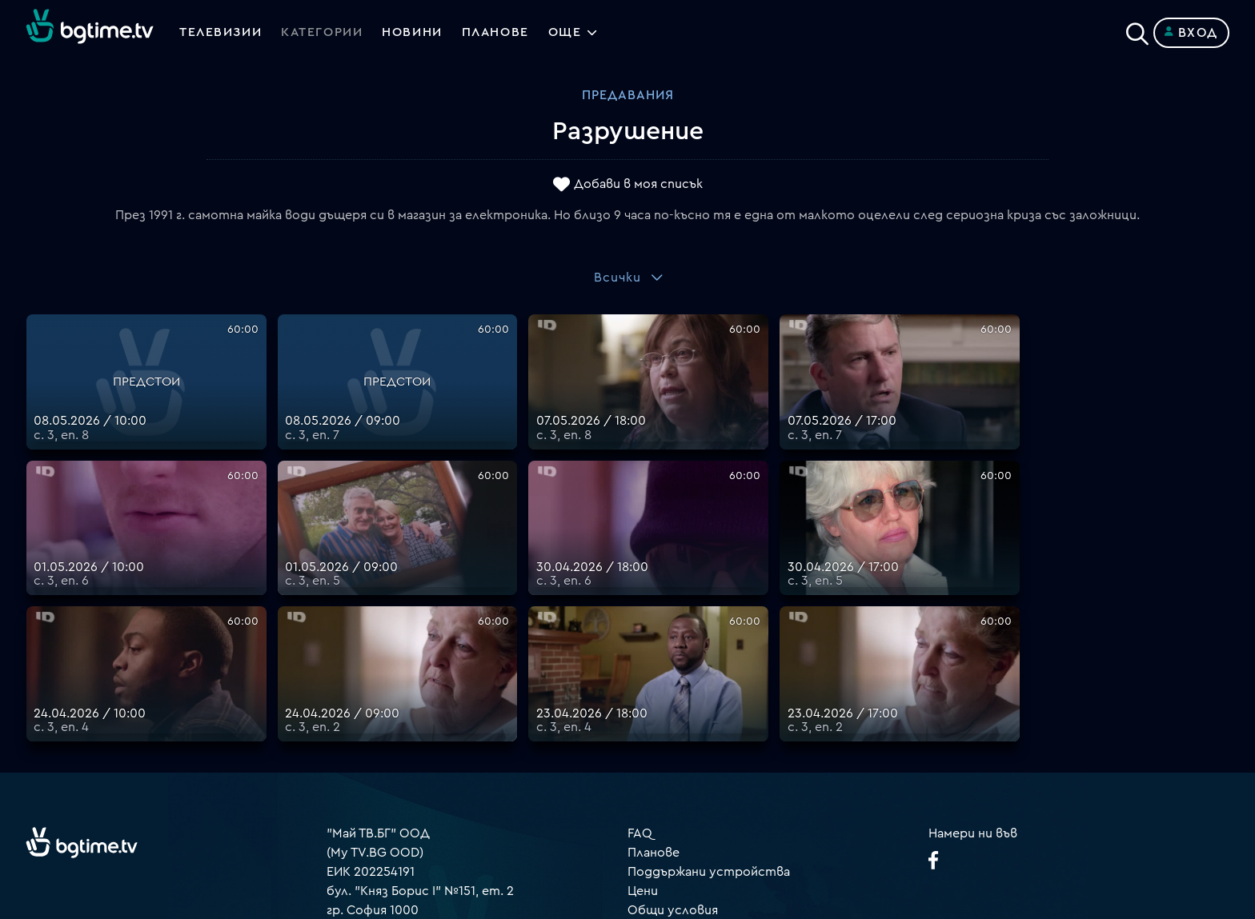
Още (569, 32)
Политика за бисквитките (712, 747)
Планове (654, 651)
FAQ (640, 632)
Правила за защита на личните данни (744, 728)
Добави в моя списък (638, 184)
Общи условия (673, 709)
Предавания (628, 95)
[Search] (1137, 29)
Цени (643, 690)
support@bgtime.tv (385, 805)
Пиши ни (654, 767)
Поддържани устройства (709, 671)
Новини (414, 32)
